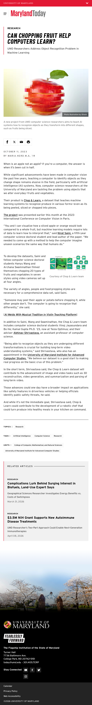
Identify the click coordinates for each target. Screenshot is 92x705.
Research (19, 427)
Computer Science (42, 436)
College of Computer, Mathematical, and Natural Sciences (38, 445)
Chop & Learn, (32, 200)
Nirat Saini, (64, 233)
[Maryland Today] (28, 13)
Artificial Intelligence (22, 436)
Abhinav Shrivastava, (26, 332)
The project (11, 214)
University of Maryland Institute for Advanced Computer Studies (32, 451)
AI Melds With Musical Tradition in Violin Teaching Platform (40, 314)
